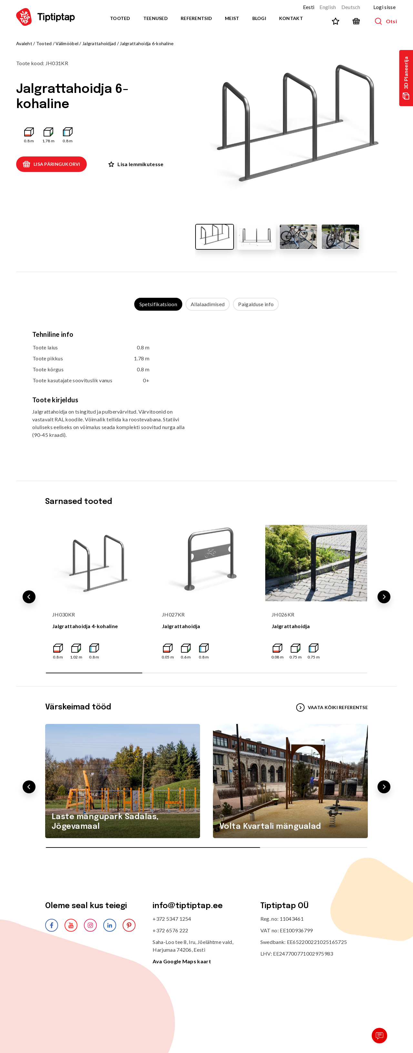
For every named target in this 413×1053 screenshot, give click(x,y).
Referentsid (196, 18)
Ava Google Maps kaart (182, 961)
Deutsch (350, 7)
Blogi (259, 18)
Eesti (309, 7)
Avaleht (24, 43)
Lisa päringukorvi (51, 164)
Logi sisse (384, 7)
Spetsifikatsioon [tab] (158, 304)
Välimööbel (66, 43)
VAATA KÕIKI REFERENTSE (332, 707)
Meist (232, 18)
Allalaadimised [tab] (208, 304)
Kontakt (291, 18)
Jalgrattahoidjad (99, 43)
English (327, 7)
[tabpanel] (206, 389)
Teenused (155, 18)
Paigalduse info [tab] (256, 304)
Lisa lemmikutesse (135, 164)
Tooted (120, 18)
